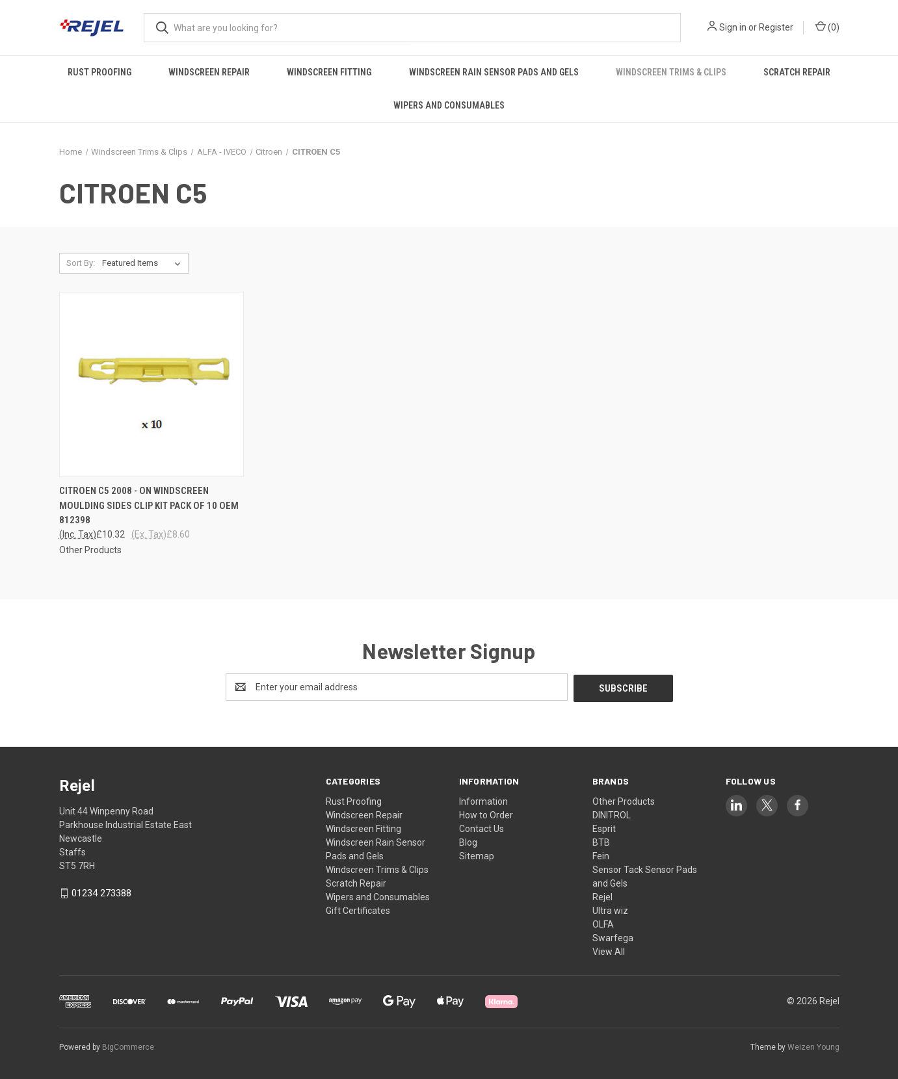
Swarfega (612, 936)
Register (776, 27)
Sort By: (80, 263)
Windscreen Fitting (329, 72)
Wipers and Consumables (449, 105)
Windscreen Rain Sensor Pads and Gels (494, 72)
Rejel (602, 895)
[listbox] (144, 263)
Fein (600, 855)
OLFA (603, 923)
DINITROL (611, 814)
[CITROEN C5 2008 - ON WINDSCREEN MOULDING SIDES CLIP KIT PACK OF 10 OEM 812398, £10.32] (151, 384)
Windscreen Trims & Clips (671, 72)
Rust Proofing (99, 72)
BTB (601, 841)
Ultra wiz (610, 909)
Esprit (604, 827)
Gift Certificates (358, 909)
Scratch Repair (796, 72)
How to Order (486, 814)
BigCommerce (128, 1045)
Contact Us (481, 827)
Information (483, 800)
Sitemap (476, 855)
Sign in (732, 27)
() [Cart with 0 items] (827, 26)
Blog (468, 841)
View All (608, 950)
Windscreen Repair (209, 72)
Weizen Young (813, 1045)
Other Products (623, 800)
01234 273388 (101, 892)
